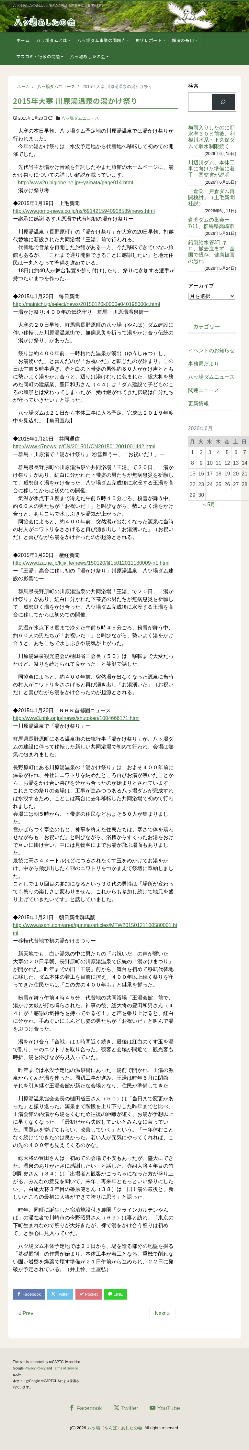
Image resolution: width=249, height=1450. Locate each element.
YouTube (165, 1408)
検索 (193, 86)
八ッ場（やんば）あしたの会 (114, 1427)
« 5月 (209, 504)
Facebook (29, 1294)
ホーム (23, 40)
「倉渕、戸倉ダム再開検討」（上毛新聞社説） (211, 197)
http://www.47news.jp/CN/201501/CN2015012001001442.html (84, 446)
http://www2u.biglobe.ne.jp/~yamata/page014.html (75, 182)
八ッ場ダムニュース (80, 118)
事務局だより (203, 363)
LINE (115, 1294)
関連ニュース (203, 390)
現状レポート (149, 40)
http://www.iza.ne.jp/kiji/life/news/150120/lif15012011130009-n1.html (91, 563)
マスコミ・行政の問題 (38, 56)
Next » (162, 1313)
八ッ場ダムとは (51, 40)
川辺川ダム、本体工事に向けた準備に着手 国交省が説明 (211, 169)
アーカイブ (201, 286)
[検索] (223, 102)
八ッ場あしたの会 (87, 56)
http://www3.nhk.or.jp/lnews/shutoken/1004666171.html (76, 718)
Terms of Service (65, 1368)
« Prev (25, 1313)
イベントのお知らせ (211, 350)
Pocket (89, 1294)
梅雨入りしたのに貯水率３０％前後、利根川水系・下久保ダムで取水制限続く (211, 137)
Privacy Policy (35, 1368)
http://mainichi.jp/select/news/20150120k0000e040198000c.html (86, 304)
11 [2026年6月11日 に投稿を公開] (218, 463)
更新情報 (198, 403)
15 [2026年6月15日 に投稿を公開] (193, 473)
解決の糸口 (183, 40)
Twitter (60, 1294)
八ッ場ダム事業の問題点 (101, 40)
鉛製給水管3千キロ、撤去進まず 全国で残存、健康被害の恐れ (211, 252)
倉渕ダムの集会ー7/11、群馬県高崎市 (211, 223)
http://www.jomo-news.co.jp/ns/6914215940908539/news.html (84, 211)
